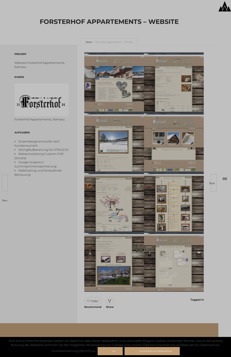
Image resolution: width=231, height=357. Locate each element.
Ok (113, 351)
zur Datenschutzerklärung (155, 351)
